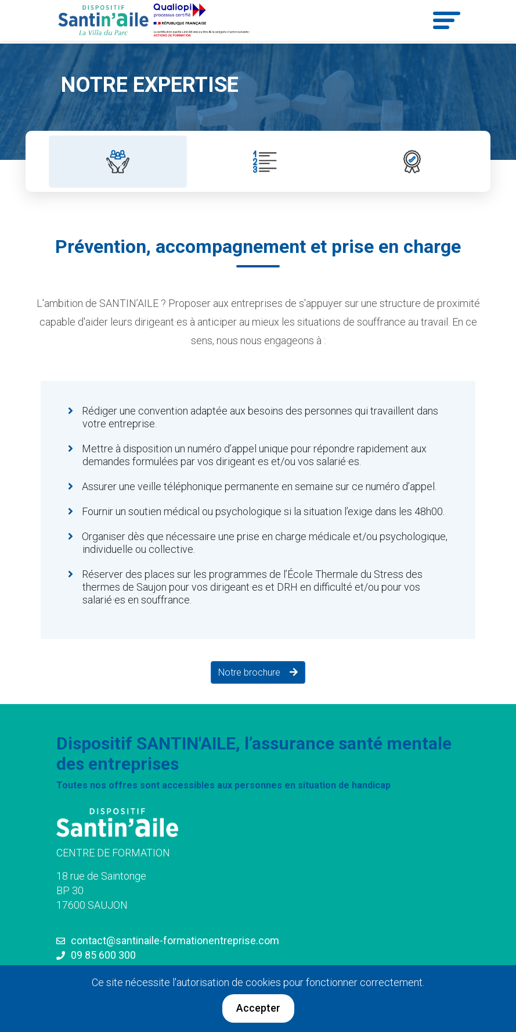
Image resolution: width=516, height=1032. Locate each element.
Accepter (258, 1008)
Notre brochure (252, 672)
